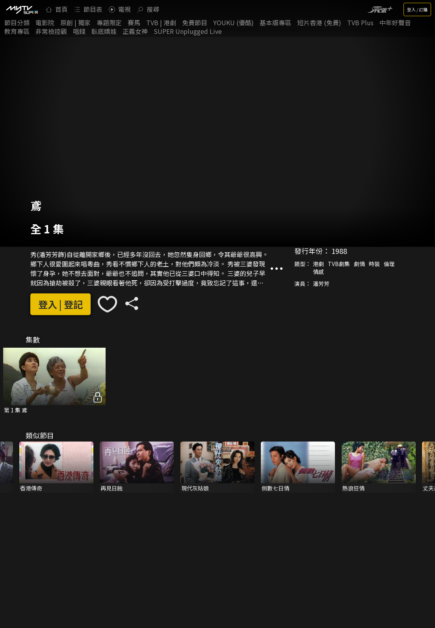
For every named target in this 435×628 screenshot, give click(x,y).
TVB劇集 (339, 264)
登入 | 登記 (60, 304)
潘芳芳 (321, 284)
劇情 (359, 264)
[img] (21, 9)
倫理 (389, 264)
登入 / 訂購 (417, 9)
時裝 (374, 264)
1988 (339, 251)
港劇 (318, 264)
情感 (318, 272)
